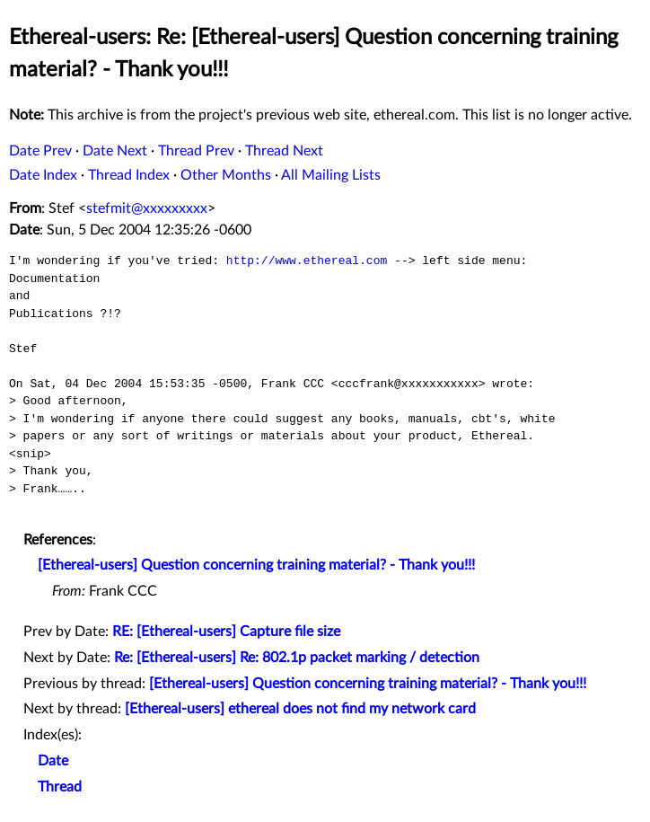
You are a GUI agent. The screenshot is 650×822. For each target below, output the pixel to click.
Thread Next (284, 151)
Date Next (115, 151)
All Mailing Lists (331, 175)
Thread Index (129, 175)
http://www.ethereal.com (306, 260)
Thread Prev (196, 151)
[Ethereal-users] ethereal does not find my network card (300, 709)
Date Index (43, 175)
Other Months (225, 175)
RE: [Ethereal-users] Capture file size (226, 631)
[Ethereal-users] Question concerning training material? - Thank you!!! (256, 565)
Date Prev (40, 151)
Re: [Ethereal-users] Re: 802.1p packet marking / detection (296, 657)
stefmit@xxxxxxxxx (146, 208)
